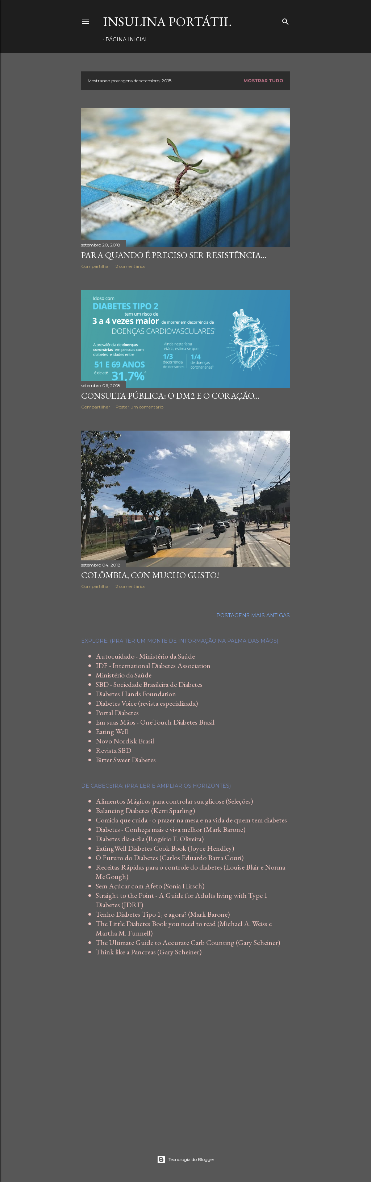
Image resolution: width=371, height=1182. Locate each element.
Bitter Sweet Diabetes (126, 759)
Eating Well (112, 731)
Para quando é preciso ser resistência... (173, 255)
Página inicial (126, 39)
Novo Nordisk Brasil (125, 741)
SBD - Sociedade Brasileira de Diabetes (149, 684)
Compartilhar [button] (95, 266)
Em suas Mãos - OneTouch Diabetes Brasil (155, 722)
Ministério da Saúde (123, 675)
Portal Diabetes (117, 712)
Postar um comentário (139, 407)
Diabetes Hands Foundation (136, 693)
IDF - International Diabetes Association (153, 665)
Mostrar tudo (263, 80)
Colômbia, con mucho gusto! (150, 575)
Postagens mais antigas (253, 615)
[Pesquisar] (285, 20)
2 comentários (130, 266)
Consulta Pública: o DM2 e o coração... (170, 395)
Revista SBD (113, 750)
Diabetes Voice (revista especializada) (147, 703)
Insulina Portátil (167, 21)
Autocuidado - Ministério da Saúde (145, 656)
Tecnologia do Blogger (185, 1159)
